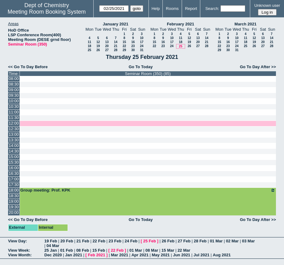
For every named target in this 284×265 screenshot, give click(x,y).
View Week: (19, 250)
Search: (212, 8)
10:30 (14, 106)
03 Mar (248, 241)
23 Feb (115, 241)
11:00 (14, 112)
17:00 (14, 179)
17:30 (14, 184)
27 (107, 50)
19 (98, 46)
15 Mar (168, 250)
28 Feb (200, 241)
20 (107, 46)
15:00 (14, 156)
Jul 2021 (201, 255)
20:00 (14, 212)
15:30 (14, 162)
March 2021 (245, 24)
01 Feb (66, 250)
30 (133, 50)
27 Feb (184, 241)
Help (156, 8)
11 (89, 42)
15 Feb (98, 250)
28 (115, 50)
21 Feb (83, 241)
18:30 (14, 195)
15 (124, 42)
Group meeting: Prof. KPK (147, 190)
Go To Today (141, 66)
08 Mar (151, 250)
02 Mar (232, 241)
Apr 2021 (140, 255)
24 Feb (131, 241)
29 (124, 50)
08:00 (14, 78)
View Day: (17, 241)
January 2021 (115, 24)
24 (141, 46)
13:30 (14, 140)
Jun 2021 (181, 255)
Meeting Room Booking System (46, 12)
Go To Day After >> (258, 66)
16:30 (14, 173)
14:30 (14, 151)
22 (124, 46)
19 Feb (50, 241)
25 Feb (149, 241)
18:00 (14, 190)
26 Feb (168, 241)
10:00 (14, 101)
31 (141, 50)
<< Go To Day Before (28, 66)
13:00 (14, 134)
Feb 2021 (96, 255)
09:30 (14, 95)
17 (141, 42)
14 (115, 42)
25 (89, 50)
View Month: (20, 255)
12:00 (14, 123)
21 (115, 46)
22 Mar (184, 250)
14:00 (14, 145)
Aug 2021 (222, 255)
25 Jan (50, 250)
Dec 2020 (53, 255)
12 (98, 42)
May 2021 (161, 255)
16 (133, 42)
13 (107, 42)
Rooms (172, 8)
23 (133, 46)
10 (141, 38)
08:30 (14, 84)
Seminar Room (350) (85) (148, 73)
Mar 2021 (119, 255)
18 (89, 46)
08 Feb (82, 250)
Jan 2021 (73, 255)
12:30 (14, 128)
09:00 (14, 89)
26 (98, 50)
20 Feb (66, 241)
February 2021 (180, 24)
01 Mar (216, 241)
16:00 (14, 168)
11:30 (14, 117)
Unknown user (267, 5)
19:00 (14, 201)
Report (191, 8)
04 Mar (53, 245)
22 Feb (98, 241)
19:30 (14, 207)
